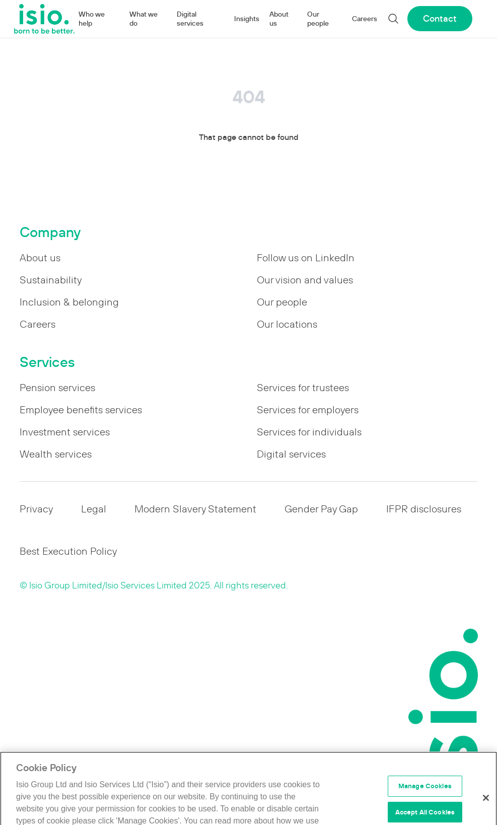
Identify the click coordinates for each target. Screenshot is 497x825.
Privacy (36, 509)
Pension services (57, 388)
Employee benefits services (81, 410)
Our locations (287, 324)
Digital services (190, 19)
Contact (440, 18)
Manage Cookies (425, 793)
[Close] (486, 805)
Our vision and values (305, 280)
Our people (318, 19)
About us (279, 19)
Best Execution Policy (68, 551)
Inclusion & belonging (69, 302)
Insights (246, 18)
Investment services (65, 432)
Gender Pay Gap (321, 509)
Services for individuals (309, 432)
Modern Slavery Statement (195, 509)
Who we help (92, 19)
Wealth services (56, 454)
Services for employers (308, 410)
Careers (364, 18)
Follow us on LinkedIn (305, 258)
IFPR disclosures (423, 509)
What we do (143, 19)
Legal (93, 509)
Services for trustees (303, 388)
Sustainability (51, 280)
